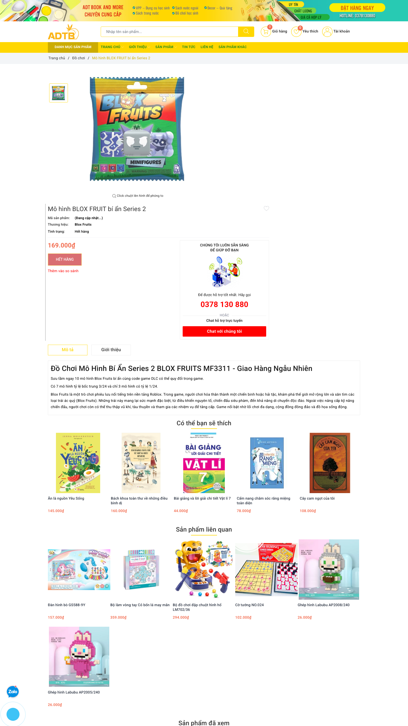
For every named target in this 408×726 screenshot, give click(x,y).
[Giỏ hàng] (274, 32)
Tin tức (189, 47)
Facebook (160, 606)
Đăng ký (240, 652)
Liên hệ (207, 47)
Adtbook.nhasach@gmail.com (84, 681)
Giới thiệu (139, 47)
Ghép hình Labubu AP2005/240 (74, 555)
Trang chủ (112, 47)
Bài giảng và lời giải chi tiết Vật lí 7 (202, 361)
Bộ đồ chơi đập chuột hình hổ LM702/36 (197, 470)
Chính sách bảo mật (196, 637)
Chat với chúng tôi (329, 192)
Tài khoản (336, 31)
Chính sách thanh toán (199, 644)
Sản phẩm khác (233, 47)
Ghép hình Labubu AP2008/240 (324, 468)
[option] (137, 129)
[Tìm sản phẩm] (169, 32)
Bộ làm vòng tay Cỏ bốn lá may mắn (140, 468)
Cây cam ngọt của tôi (317, 361)
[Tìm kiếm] (246, 32)
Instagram (247, 606)
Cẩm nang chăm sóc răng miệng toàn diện (263, 363)
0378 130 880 (330, 166)
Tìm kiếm (241, 637)
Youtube (217, 606)
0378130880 (67, 697)
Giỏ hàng (240, 659)
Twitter (189, 606)
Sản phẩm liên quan (204, 392)
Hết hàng (224, 121)
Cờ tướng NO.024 (249, 468)
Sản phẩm (166, 47)
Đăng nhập (242, 644)
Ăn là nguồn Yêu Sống (66, 361)
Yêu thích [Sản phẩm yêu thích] (304, 31)
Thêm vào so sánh (222, 132)
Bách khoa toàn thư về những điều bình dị (139, 363)
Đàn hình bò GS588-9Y (66, 468)
